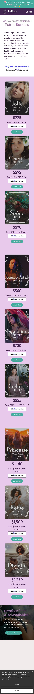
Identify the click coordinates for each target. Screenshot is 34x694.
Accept (17, 690)
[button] (27, 11)
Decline (17, 684)
